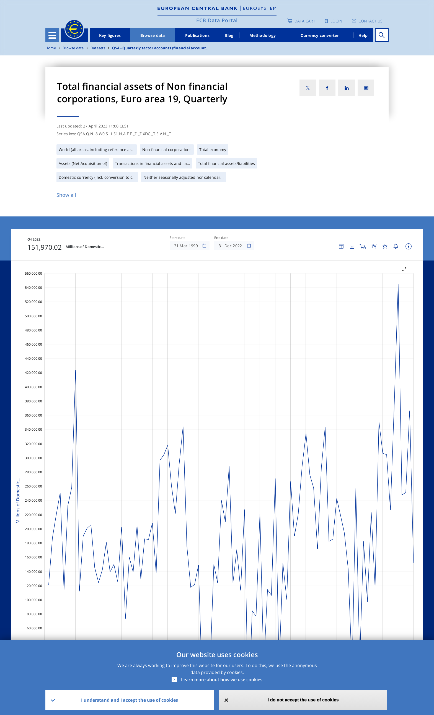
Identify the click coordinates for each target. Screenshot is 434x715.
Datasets (98, 48)
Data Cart (304, 21)
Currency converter (320, 35)
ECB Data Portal (217, 20)
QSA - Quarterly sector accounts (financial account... (161, 48)
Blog (229, 35)
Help (363, 35)
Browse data (152, 35)
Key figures (110, 35)
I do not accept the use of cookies (303, 700)
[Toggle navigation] (52, 35)
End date (221, 238)
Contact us (370, 21)
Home (50, 48)
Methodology (262, 35)
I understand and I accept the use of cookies (129, 700)
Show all (66, 194)
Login (336, 21)
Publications (197, 35)
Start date (178, 238)
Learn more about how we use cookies (221, 679)
